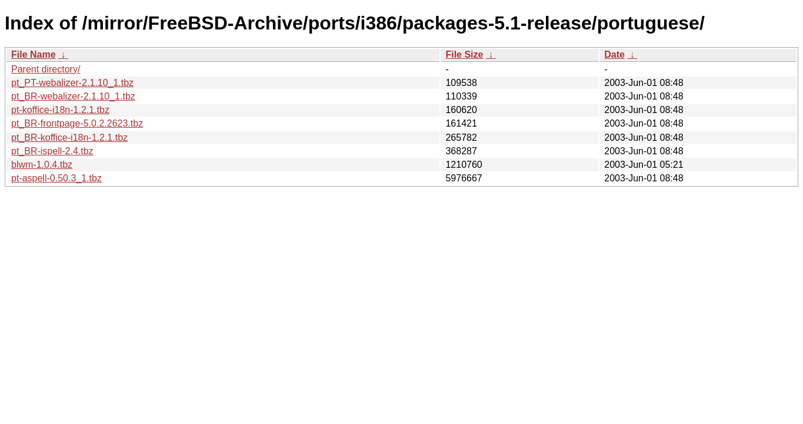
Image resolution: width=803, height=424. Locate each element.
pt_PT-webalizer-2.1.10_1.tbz (72, 83)
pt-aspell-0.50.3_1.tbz (56, 178)
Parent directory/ (45, 69)
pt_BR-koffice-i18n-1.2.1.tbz (69, 137)
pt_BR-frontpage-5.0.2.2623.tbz (77, 123)
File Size (464, 54)
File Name (33, 54)
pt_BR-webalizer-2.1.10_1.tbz (73, 96)
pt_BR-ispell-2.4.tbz (52, 151)
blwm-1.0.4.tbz (41, 165)
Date (614, 54)
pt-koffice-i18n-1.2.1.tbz (60, 110)
